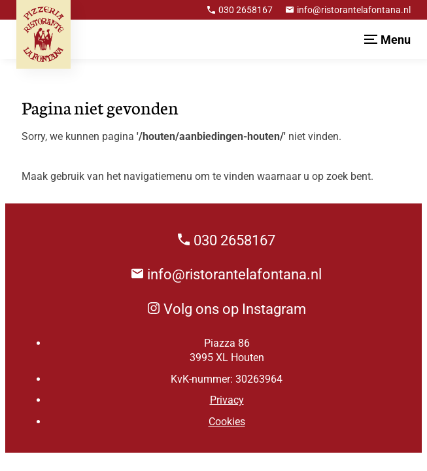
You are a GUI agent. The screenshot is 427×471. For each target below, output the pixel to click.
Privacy (227, 400)
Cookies (227, 421)
